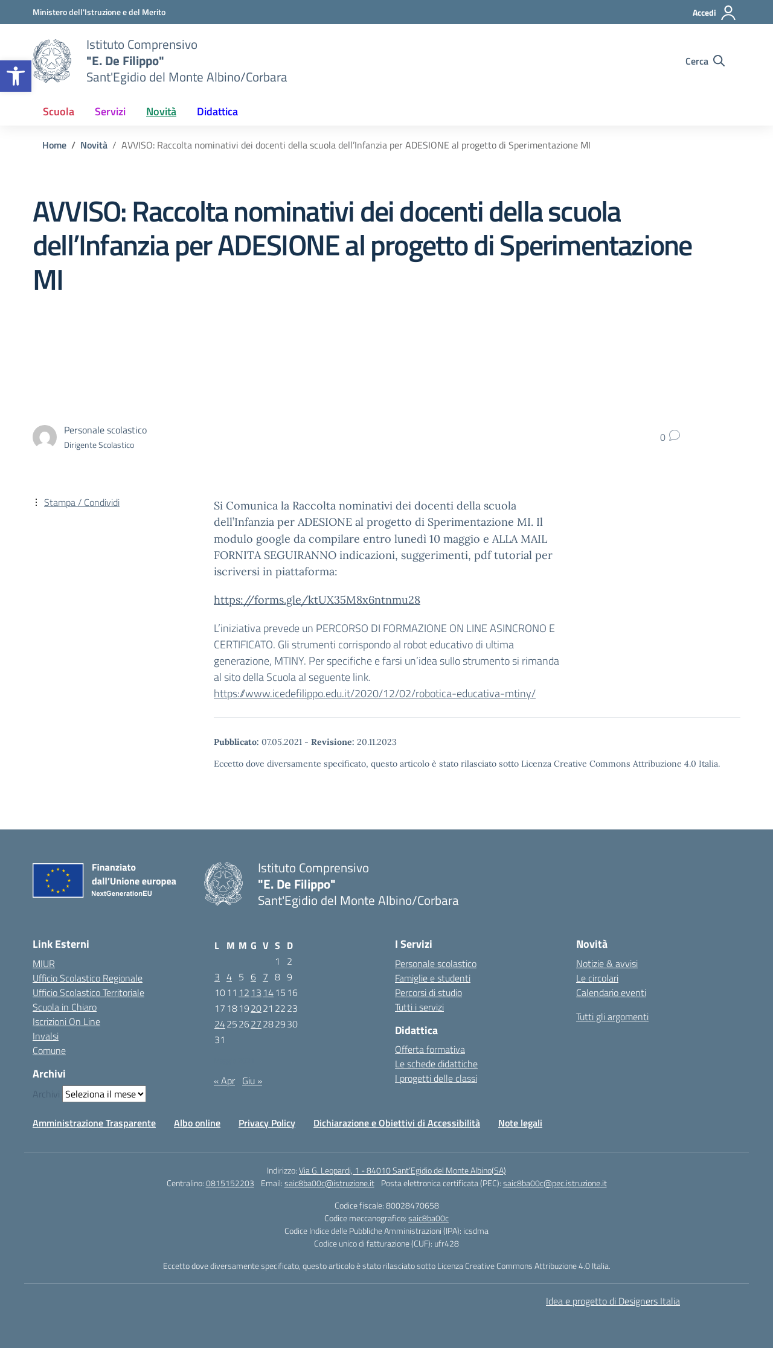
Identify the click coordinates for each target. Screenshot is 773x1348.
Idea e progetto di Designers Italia (613, 1301)
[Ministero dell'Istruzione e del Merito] (99, 11)
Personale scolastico (435, 963)
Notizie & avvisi (607, 963)
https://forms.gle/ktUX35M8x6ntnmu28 (317, 600)
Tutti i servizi (419, 1007)
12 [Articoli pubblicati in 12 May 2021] (244, 992)
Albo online (197, 1123)
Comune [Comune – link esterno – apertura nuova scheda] (49, 1050)
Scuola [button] (58, 111)
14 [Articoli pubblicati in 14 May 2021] (268, 992)
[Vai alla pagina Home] (54, 145)
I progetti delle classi (436, 1078)
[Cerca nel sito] (705, 61)
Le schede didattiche (436, 1063)
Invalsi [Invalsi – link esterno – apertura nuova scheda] (46, 1036)
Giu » (252, 1080)
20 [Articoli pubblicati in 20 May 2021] (256, 1008)
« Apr (224, 1080)
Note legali (520, 1123)
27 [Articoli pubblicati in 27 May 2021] (256, 1024)
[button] (15, 76)
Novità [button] (161, 111)
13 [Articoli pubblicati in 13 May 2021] (256, 992)
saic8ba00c (428, 1218)
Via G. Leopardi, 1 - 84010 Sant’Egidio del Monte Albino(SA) (402, 1170)
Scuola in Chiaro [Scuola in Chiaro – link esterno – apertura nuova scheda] (65, 1007)
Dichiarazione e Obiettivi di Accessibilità (396, 1123)
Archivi (46, 1094)
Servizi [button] (110, 111)
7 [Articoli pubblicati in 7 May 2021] (265, 976)
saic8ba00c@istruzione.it (329, 1183)
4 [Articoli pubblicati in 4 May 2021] (229, 976)
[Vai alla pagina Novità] (93, 145)
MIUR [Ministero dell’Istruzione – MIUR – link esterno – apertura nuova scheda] (44, 963)
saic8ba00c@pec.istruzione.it (555, 1183)
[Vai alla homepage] (52, 61)
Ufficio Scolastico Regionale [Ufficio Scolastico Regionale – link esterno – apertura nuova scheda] (88, 978)
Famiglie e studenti (432, 978)
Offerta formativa (430, 1049)
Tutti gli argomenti (612, 1016)
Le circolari (597, 978)
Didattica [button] (217, 111)
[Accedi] (714, 12)
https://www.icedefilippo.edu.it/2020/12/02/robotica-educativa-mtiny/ (375, 693)
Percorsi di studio (428, 992)
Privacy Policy (267, 1123)
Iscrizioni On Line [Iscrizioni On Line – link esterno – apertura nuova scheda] (66, 1021)
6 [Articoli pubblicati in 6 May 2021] (253, 976)
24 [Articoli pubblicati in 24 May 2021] (219, 1024)
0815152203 (230, 1183)
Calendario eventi (611, 992)
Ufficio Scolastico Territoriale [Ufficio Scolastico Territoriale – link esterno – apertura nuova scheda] (88, 992)
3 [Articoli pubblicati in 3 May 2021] (217, 976)
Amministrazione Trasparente (94, 1123)
